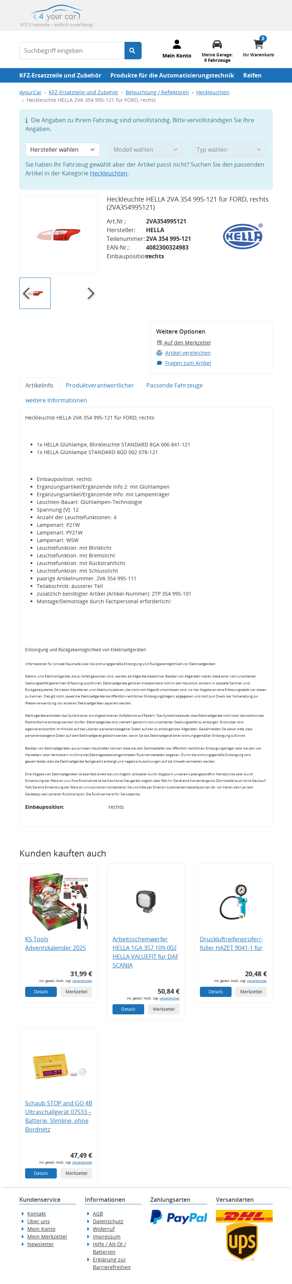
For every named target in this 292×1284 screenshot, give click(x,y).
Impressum (107, 1236)
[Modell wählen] (146, 149)
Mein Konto (41, 1228)
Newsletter (40, 1244)
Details (41, 992)
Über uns (38, 1221)
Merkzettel (76, 992)
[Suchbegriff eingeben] (72, 50)
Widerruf (104, 1228)
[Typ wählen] (229, 149)
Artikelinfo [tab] (39, 385)
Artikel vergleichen (183, 352)
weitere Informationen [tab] (56, 400)
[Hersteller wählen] (62, 149)
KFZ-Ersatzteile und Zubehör (60, 75)
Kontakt (36, 1213)
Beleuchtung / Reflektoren (157, 92)
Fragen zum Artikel (183, 362)
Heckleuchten (212, 92)
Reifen (252, 75)
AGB (98, 1213)
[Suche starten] (133, 50)
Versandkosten (82, 981)
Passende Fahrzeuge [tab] (174, 385)
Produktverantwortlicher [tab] (100, 385)
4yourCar (30, 92)
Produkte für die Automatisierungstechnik (172, 75)
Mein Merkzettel (47, 1236)
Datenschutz (108, 1221)
